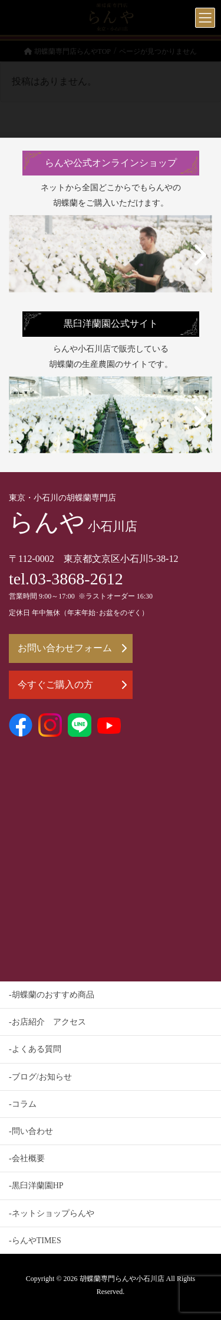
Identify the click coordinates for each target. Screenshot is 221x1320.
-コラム (23, 1104)
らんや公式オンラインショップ (110, 163)
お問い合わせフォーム (72, 648)
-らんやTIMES (35, 1240)
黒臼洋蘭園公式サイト (110, 323)
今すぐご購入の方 (72, 684)
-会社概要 (27, 1158)
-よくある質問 (35, 1049)
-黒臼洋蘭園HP (36, 1185)
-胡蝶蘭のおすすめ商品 (51, 994)
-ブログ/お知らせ (40, 1076)
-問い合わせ (31, 1131)
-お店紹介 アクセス (47, 1021)
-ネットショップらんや (51, 1213)
